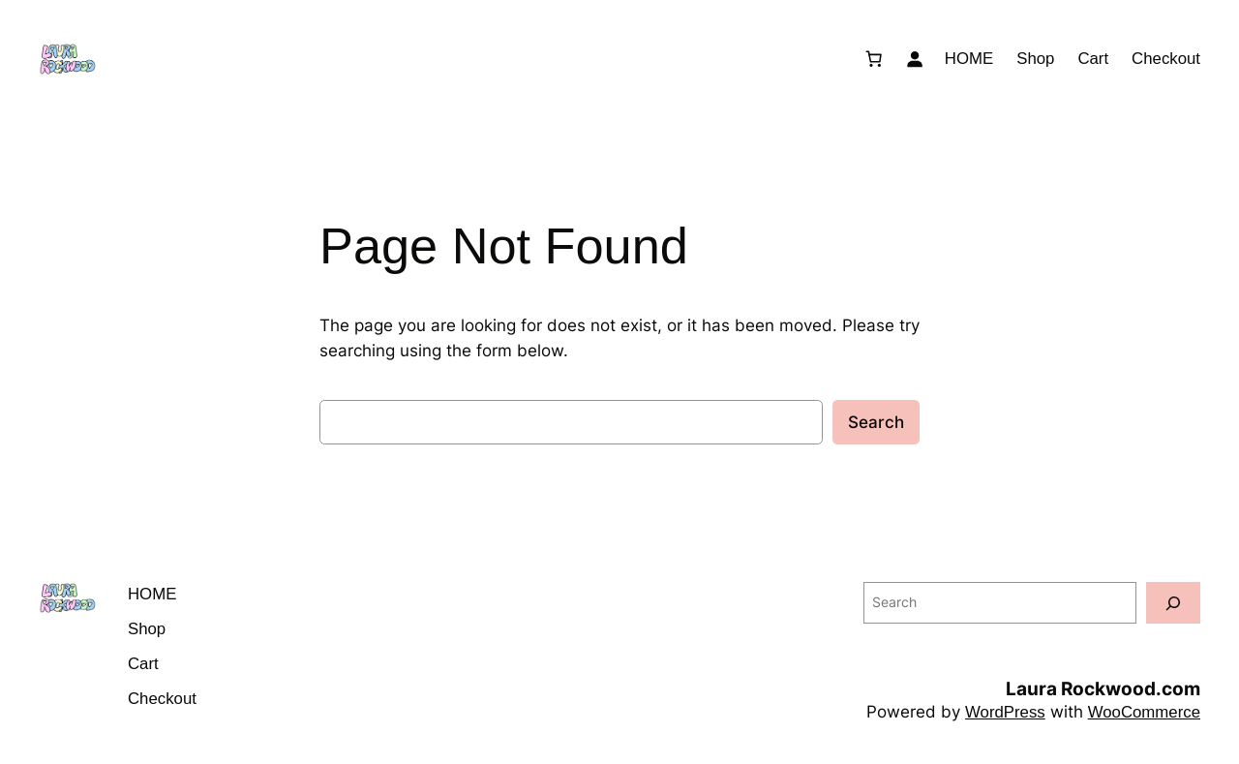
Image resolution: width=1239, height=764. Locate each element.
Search (876, 422)
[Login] (914, 59)
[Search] (1173, 603)
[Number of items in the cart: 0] (874, 59)
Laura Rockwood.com (1103, 688)
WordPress (1005, 712)
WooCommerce (1144, 712)
